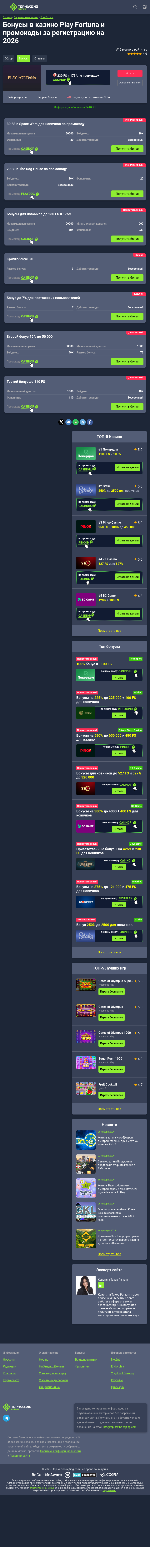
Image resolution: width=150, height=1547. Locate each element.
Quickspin (117, 1389)
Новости (9, 1362)
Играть (130, 73)
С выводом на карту (52, 1375)
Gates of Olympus (110, 1009)
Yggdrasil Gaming (122, 1375)
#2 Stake (104, 486)
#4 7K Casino (107, 559)
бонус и (94, 664)
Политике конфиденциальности (60, 1453)
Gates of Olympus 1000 (114, 1034)
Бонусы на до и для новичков (106, 890)
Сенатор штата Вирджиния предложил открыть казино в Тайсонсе (116, 1167)
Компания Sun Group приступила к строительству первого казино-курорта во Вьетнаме (119, 1242)
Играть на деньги (128, 467)
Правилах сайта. (20, 1458)
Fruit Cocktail (107, 1086)
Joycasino (136, 845)
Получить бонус (127, 149)
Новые (43, 1362)
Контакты (9, 1375)
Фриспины (82, 1369)
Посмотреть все (109, 631)
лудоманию (109, 1492)
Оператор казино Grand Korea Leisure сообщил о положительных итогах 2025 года (116, 1216)
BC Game (136, 807)
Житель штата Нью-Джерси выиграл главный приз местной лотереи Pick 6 (118, 1143)
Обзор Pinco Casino (130, 731)
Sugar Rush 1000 (110, 1060)
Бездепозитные (86, 1362)
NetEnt (115, 1362)
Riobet (138, 692)
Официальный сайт (130, 82)
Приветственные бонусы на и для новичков (108, 852)
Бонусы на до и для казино (106, 738)
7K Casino (136, 769)
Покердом (136, 658)
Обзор (9, 58)
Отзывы (40, 58)
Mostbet (137, 883)
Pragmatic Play (106, 986)
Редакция (9, 1369)
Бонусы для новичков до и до (108, 776)
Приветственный (87, 658)
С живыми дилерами (53, 1382)
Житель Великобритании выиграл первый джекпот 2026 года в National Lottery (117, 1191)
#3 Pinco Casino (109, 522)
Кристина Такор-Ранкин (113, 1281)
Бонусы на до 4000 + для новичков (107, 814)
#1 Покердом (108, 449)
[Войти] (143, 7)
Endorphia (117, 1369)
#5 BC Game (107, 595)
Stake (138, 921)
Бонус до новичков (104, 926)
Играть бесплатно (111, 993)
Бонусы (24, 58)
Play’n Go (117, 1382)
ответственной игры (42, 1490)
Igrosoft (102, 1090)
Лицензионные (49, 1389)
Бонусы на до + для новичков (106, 700)
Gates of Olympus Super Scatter (115, 983)
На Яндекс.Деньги (51, 1369)
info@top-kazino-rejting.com (120, 1429)
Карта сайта (11, 1382)
